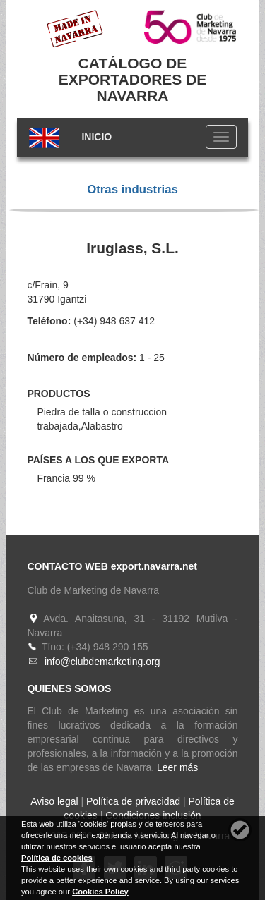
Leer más (177, 767)
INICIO (96, 136)
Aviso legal (54, 801)
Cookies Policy (100, 891)
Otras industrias (132, 189)
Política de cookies (57, 857)
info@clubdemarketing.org (102, 661)
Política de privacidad (133, 801)
